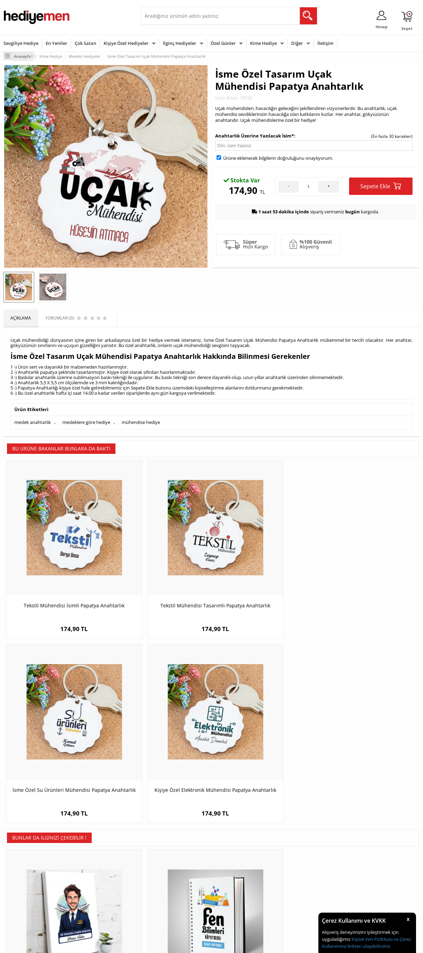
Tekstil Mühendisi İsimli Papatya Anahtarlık (55, 569)
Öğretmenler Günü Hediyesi (242, 904)
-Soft (175, 944)
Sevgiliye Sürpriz (90, 904)
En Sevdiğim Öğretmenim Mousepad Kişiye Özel (264, 737)
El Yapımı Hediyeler (93, 894)
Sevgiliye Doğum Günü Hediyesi (175, 883)
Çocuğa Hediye (300, 883)
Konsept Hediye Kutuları (167, 862)
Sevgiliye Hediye (20, 43)
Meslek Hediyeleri (91, 914)
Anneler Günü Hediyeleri (239, 894)
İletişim (325, 43)
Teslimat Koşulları (20, 862)
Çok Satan (85, 43)
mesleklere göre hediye (86, 421)
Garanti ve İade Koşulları (27, 894)
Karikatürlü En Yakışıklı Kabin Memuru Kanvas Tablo (55, 737)
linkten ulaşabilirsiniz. (368, 946)
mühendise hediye (141, 421)
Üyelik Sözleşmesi (20, 873)
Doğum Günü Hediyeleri (238, 873)
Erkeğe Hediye (300, 862)
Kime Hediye (263, 43)
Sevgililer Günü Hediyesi (238, 862)
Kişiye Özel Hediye (91, 862)
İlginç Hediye (298, 914)
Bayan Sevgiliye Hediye (166, 904)
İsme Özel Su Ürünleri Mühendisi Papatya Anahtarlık (263, 569)
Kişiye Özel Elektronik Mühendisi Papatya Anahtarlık (367, 569)
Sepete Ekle (380, 185)
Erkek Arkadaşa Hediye (96, 873)
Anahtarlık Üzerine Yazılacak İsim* (254, 135)
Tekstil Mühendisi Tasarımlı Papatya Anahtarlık (159, 569)
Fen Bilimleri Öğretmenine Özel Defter (159, 737)
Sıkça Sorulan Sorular (24, 914)
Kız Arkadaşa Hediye (94, 883)
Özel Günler (223, 43)
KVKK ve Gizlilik (17, 904)
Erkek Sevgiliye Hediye (166, 894)
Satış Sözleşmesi (19, 883)
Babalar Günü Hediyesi (237, 914)
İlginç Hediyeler (179, 43)
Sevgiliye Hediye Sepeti (166, 873)
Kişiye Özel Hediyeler (126, 43)
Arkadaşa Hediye (302, 904)
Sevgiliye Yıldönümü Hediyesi (172, 914)
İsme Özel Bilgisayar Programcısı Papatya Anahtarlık (368, 737)
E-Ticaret (190, 944)
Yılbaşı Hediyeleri (231, 883)
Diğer (297, 43)
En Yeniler (56, 43)
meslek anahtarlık (32, 421)
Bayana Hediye (300, 873)
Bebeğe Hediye (300, 894)
